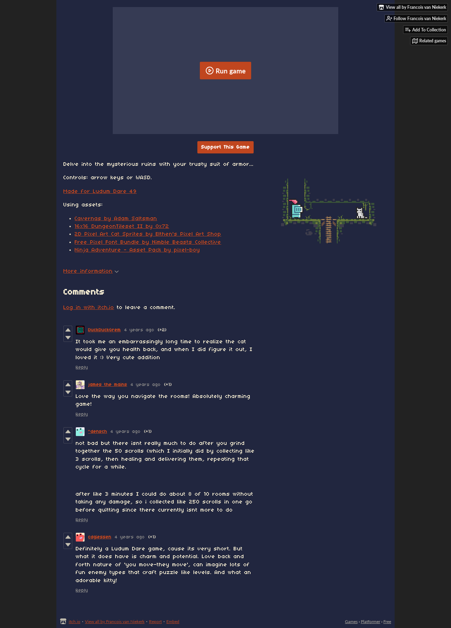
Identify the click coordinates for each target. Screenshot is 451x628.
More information (91, 271)
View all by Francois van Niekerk (114, 621)
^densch (97, 431)
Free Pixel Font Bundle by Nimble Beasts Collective (148, 242)
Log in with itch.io (88, 307)
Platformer (370, 621)
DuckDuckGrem (104, 330)
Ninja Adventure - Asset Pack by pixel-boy (137, 250)
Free (387, 621)
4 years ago (139, 330)
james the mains (107, 384)
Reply (82, 367)
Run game (225, 70)
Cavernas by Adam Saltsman (116, 219)
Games (351, 621)
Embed (172, 621)
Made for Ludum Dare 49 (100, 191)
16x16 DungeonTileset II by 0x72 (122, 226)
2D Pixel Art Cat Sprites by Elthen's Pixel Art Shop (148, 234)
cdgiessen (99, 537)
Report (155, 621)
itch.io (74, 621)
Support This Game (225, 147)
